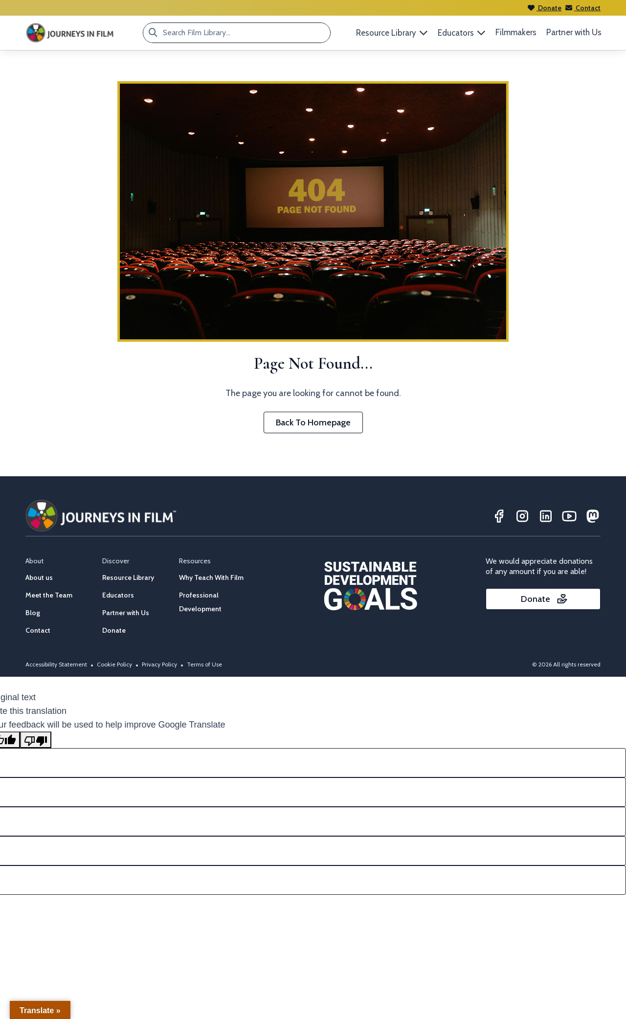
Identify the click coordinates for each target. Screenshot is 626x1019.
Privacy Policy (159, 664)
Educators (118, 595)
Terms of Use (204, 664)
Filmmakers (516, 32)
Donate (544, 7)
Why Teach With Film (211, 577)
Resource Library (128, 577)
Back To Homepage (313, 422)
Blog (32, 612)
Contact (583, 7)
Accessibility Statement (56, 664)
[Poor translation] (35, 739)
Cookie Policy (114, 664)
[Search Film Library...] (153, 32)
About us (39, 577)
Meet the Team (48, 595)
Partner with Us (574, 32)
